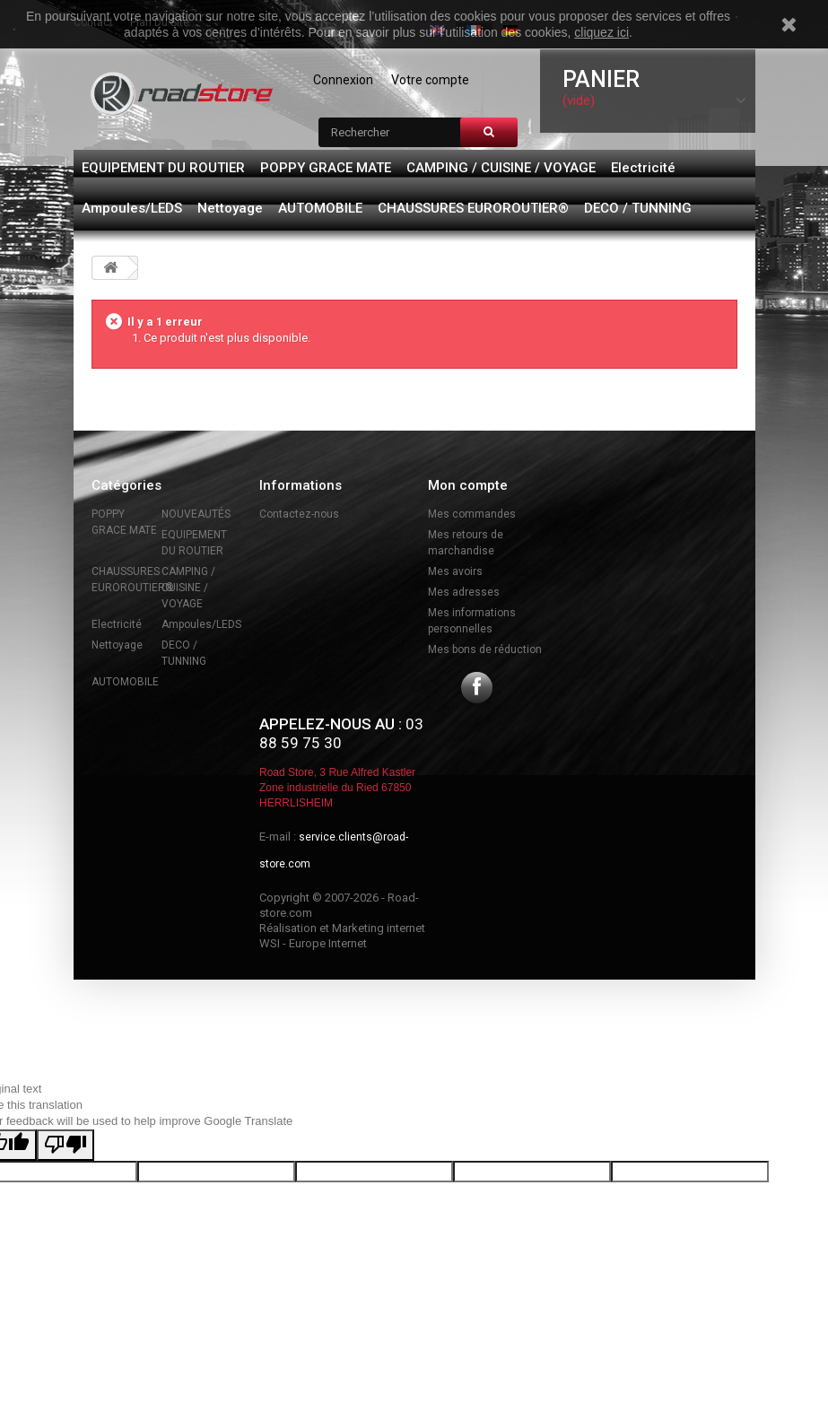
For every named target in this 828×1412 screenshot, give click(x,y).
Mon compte (468, 485)
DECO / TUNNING (638, 208)
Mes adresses (464, 592)
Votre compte (430, 80)
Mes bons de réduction (485, 649)
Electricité (643, 168)
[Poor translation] (65, 1145)
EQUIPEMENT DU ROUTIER (163, 168)
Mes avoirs (455, 571)
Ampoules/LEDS (132, 208)
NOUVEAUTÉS (196, 514)
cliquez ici (601, 32)
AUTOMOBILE (320, 208)
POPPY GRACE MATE (325, 168)
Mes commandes (472, 514)
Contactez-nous (299, 514)
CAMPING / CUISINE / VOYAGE (501, 168)
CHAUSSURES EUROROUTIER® (473, 208)
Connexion (343, 80)
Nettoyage (230, 208)
